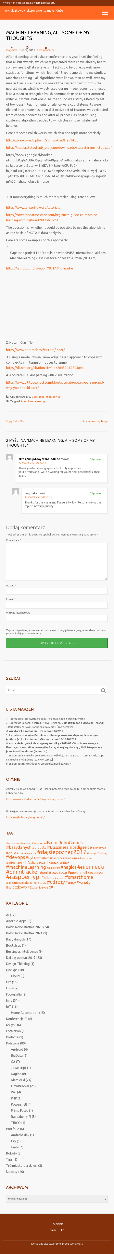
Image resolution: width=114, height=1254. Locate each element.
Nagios (16, 1074)
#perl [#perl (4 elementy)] (44, 872)
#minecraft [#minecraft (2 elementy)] (53, 867)
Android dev (20, 1135)
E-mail (10, 599)
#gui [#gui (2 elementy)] (76, 858)
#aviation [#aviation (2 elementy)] (37, 843)
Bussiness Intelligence (46, 396)
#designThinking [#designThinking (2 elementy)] (97, 853)
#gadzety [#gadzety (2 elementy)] (56, 858)
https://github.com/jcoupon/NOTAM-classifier (40, 268)
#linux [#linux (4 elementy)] (64, 862)
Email (53, 1230)
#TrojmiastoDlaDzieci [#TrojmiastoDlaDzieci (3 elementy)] (21, 882)
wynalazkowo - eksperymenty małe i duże (34, 10)
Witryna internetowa (18, 612)
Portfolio (12, 1129)
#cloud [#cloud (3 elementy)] (11, 853)
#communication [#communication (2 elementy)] (27, 853)
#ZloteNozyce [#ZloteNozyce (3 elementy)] (38, 887)
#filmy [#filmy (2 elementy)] (38, 858)
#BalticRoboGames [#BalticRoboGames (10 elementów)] (63, 842)
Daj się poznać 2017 (21, 957)
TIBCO (16, 1123)
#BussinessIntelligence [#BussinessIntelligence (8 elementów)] (69, 847)
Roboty (11, 1153)
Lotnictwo (13, 1031)
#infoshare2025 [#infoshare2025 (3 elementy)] (34, 862)
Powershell (19, 1104)
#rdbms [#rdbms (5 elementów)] (47, 877)
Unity (15, 1147)
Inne (9, 1000)
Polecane (12, 1043)
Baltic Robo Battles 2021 (24, 933)
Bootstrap (13, 945)
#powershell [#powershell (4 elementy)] (77, 872)
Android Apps (16, 921)
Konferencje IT (16, 1019)
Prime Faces (19, 1110)
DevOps (11, 970)
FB (62, 1230)
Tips (9, 1159)
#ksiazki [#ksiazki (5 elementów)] (52, 862)
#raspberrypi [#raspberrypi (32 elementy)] (23, 876)
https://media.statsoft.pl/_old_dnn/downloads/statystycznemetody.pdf (59, 147)
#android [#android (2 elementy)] (25, 843)
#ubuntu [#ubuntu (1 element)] (42, 883)
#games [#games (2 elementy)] (68, 858)
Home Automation (24, 1012)
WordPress (76, 1243)
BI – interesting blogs (95, 421)
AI (7, 915)
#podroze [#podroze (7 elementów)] (58, 872)
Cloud (15, 976)
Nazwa (11, 585)
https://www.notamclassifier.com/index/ (35, 350)
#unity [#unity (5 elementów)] (70, 882)
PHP (14, 1098)
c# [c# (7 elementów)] (51, 887)
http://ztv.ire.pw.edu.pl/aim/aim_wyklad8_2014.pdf (43, 140)
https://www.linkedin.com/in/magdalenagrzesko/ (35, 799)
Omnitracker (20, 1086)
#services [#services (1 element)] (59, 878)
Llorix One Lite (40, 1243)
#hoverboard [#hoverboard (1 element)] (85, 858)
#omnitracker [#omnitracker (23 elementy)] (22, 872)
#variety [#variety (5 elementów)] (83, 882)
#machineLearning (33, 401)
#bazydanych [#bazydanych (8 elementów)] (18, 847)
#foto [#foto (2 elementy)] (45, 858)
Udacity (11, 1171)
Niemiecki (18, 1080)
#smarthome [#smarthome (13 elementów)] (79, 877)
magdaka (11, 50)
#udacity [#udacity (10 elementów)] (56, 882)
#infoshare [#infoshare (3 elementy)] (14, 862)
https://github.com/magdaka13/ (25, 817)
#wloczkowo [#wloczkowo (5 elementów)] (16, 887)
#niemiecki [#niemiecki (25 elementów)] (90, 866)
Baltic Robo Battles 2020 (24, 927)
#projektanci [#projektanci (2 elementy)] (95, 872)
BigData (17, 1055)
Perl (13, 1092)
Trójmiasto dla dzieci (21, 1165)
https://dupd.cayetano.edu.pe (39, 459)
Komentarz (13, 540)
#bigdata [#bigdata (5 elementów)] (39, 847)
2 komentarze (46, 49)
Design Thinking (18, 964)
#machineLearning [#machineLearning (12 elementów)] (26, 867)
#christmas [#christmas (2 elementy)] (99, 847)
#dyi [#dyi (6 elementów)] (29, 857)
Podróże (12, 1037)
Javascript (18, 1068)
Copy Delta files (15, 421)
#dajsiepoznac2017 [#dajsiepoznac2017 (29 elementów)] (61, 852)
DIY (8, 982)
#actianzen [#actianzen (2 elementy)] (13, 843)
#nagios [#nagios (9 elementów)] (69, 867)
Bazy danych (15, 939)
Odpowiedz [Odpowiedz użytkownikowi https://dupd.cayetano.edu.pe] (96, 459)
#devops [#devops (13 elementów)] (15, 857)
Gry (13, 1141)
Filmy (10, 988)
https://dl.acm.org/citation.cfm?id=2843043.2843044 (45, 368)
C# (13, 1061)
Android (17, 1049)
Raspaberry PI (21, 1116)
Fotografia (14, 994)
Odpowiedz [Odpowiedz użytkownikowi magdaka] (96, 493)
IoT (8, 1006)
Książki (11, 1025)
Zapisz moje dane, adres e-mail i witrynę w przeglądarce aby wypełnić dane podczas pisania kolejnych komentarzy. (56, 632)
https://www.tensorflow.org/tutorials (33, 207)
